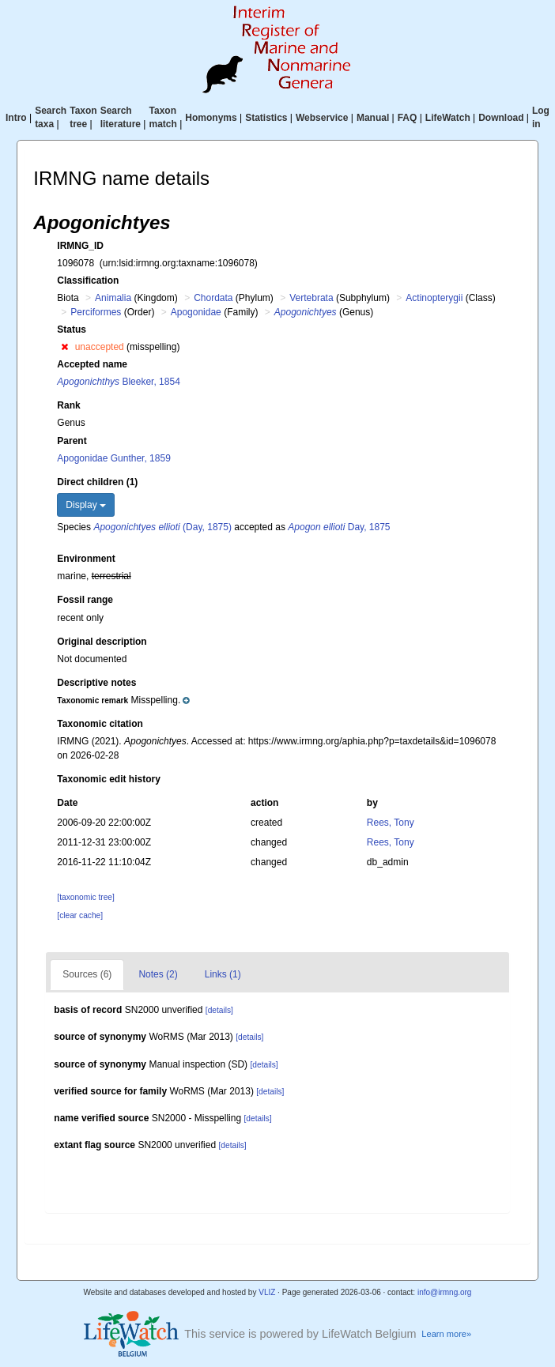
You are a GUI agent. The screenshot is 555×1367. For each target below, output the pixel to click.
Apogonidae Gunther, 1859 (113, 458)
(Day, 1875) (162, 527)
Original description (101, 641)
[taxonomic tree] (85, 897)
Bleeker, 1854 (118, 381)
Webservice (322, 117)
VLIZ (267, 1292)
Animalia (113, 297)
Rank (68, 405)
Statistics (266, 117)
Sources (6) (86, 974)
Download (500, 117)
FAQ (407, 117)
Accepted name (92, 364)
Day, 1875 (339, 527)
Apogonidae (196, 312)
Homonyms (210, 117)
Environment (86, 558)
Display (86, 504)
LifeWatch (447, 117)
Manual (373, 117)
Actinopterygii (434, 297)
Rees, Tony (390, 822)
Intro (16, 117)
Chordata (213, 297)
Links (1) (223, 974)
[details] (219, 1010)
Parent (71, 440)
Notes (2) (157, 974)
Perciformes (95, 312)
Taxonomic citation (99, 723)
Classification (88, 280)
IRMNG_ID (80, 245)
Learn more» (446, 1334)
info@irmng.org (444, 1292)
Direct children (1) (97, 482)
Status (71, 329)
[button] (64, 347)
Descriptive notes (96, 682)
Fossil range (85, 599)
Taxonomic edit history (108, 779)
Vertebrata (311, 297)
